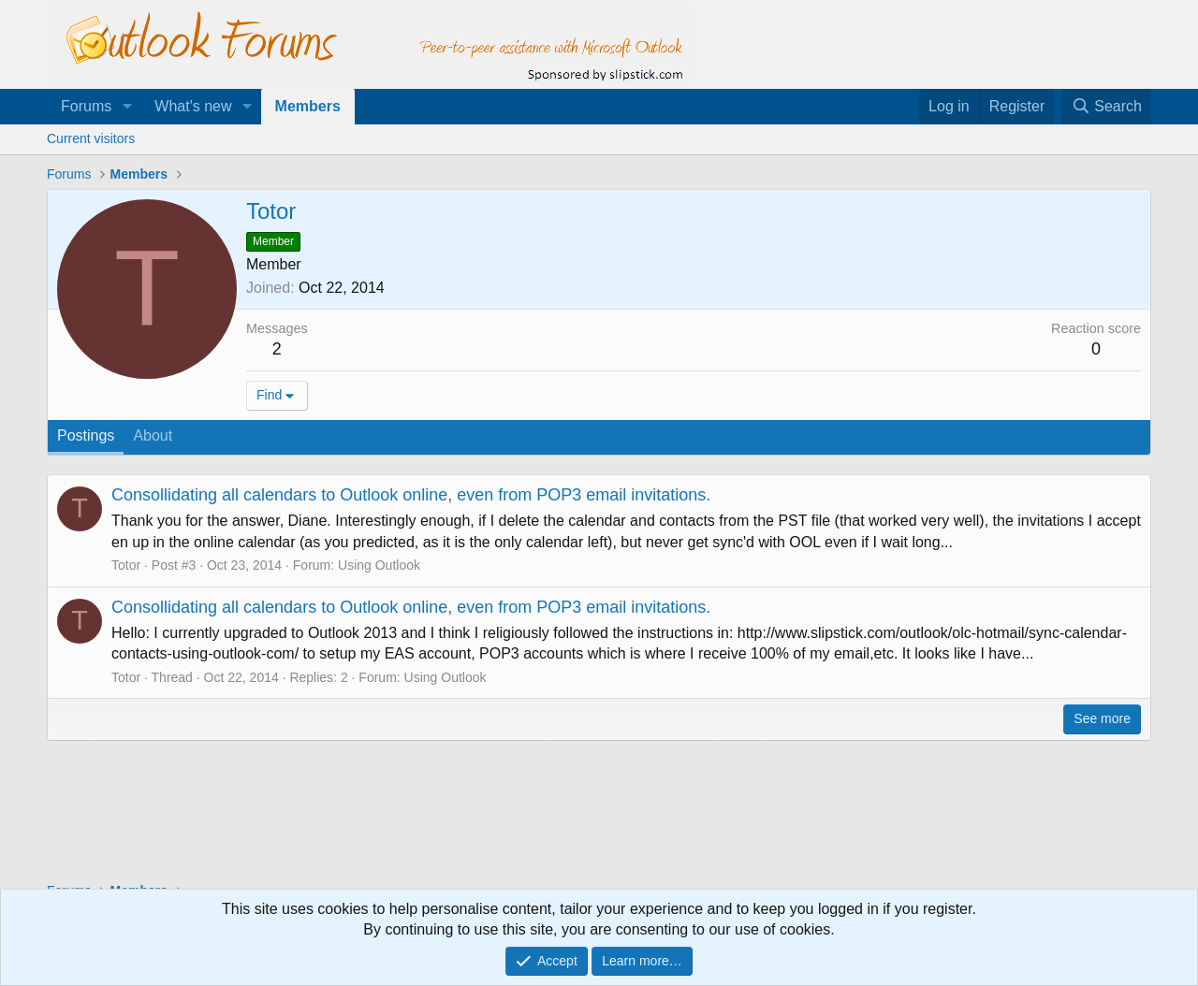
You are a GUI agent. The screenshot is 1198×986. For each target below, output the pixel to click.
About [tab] (152, 435)
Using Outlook (379, 565)
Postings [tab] (85, 435)
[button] (126, 106)
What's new (192, 106)
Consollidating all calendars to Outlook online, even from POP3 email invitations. (410, 495)
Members (308, 106)
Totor (125, 565)
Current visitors (91, 138)
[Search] (1106, 106)
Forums (86, 106)
